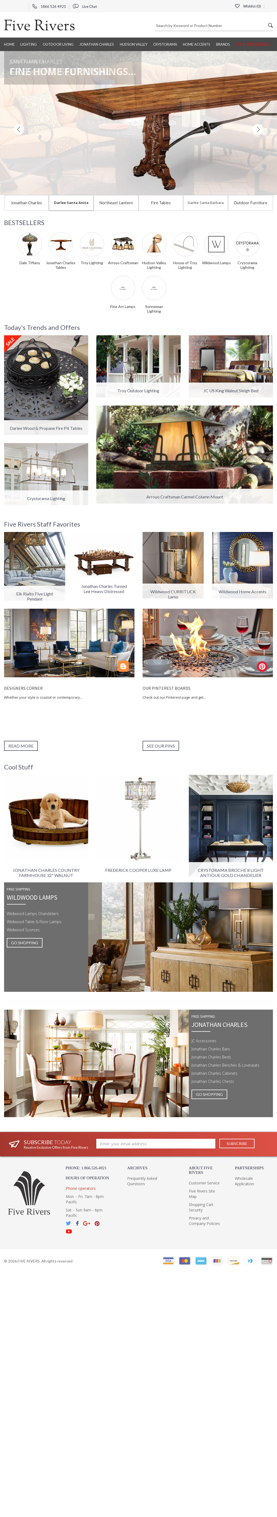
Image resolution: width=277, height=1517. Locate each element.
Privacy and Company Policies (204, 1220)
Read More (21, 745)
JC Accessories (204, 1040)
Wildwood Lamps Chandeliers (33, 913)
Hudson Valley (133, 44)
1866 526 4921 (49, 6)
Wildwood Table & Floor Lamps (34, 921)
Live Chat (85, 6)
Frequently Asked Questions (142, 1181)
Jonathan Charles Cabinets (215, 1073)
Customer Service (252, 44)
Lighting (28, 44)
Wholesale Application (244, 1181)
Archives (137, 1168)
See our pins (161, 745)
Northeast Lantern (116, 202)
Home (9, 44)
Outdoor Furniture (250, 202)
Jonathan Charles (96, 44)
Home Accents (196, 44)
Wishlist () (248, 6)
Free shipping (18, 889)
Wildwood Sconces (23, 929)
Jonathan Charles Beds (211, 1057)
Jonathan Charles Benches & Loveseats (225, 1065)
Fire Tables (161, 202)
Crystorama (165, 44)
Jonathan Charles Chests (213, 1081)
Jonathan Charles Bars (211, 1048)
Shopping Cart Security (201, 1207)
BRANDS (223, 44)
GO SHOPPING (24, 942)
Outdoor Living (58, 44)
